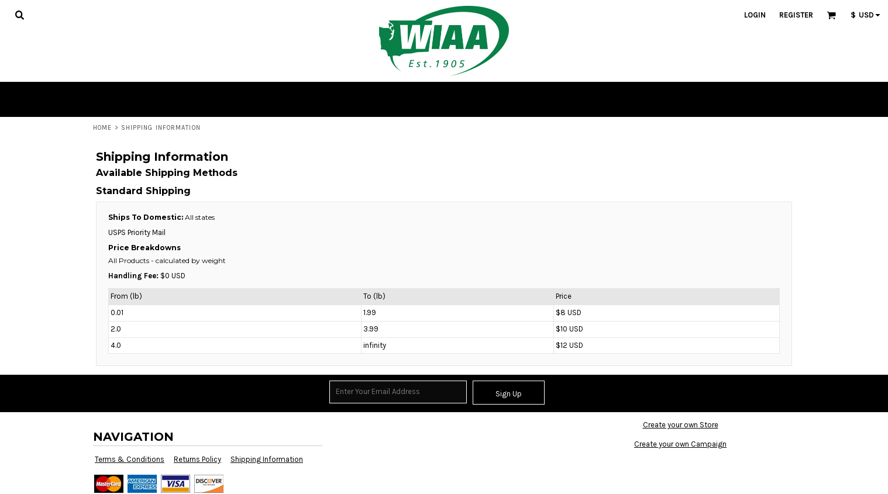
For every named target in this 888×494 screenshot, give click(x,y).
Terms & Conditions (129, 459)
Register (796, 15)
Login (755, 15)
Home (102, 128)
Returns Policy (197, 459)
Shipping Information (266, 459)
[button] (19, 14)
